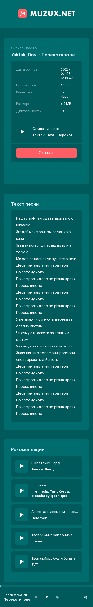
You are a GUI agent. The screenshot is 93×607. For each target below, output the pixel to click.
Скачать (46, 152)
